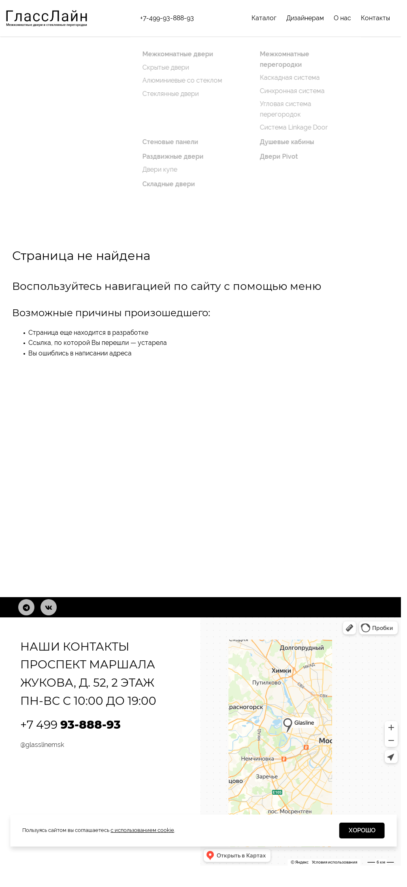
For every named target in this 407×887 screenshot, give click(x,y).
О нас (342, 18)
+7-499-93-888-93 (167, 18)
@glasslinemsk (42, 745)
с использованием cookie (142, 830)
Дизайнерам (305, 18)
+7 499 (70, 725)
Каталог (264, 18)
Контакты (375, 18)
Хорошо (362, 830)
